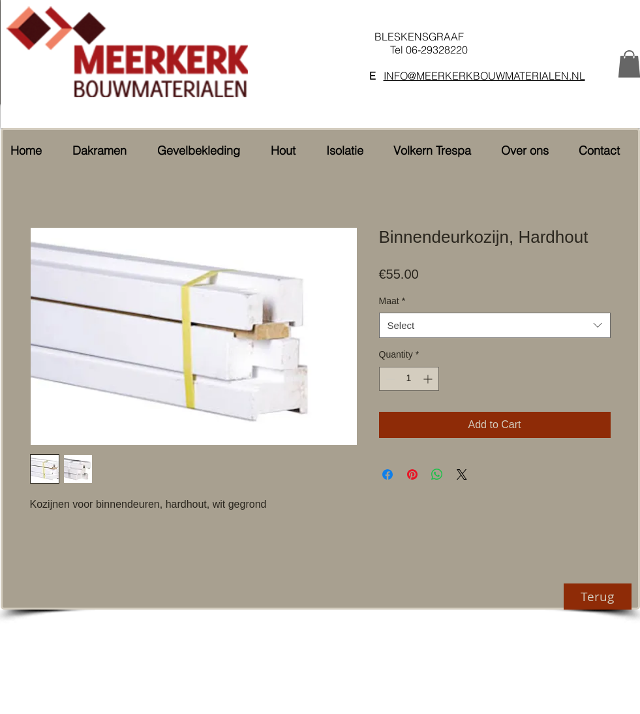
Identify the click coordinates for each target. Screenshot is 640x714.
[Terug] (598, 596)
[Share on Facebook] (387, 474)
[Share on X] (462, 474)
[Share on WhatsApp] (437, 474)
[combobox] (495, 325)
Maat (392, 301)
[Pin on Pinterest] (412, 474)
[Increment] (429, 378)
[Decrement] (389, 378)
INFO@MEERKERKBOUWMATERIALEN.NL (484, 75)
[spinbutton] (409, 378)
